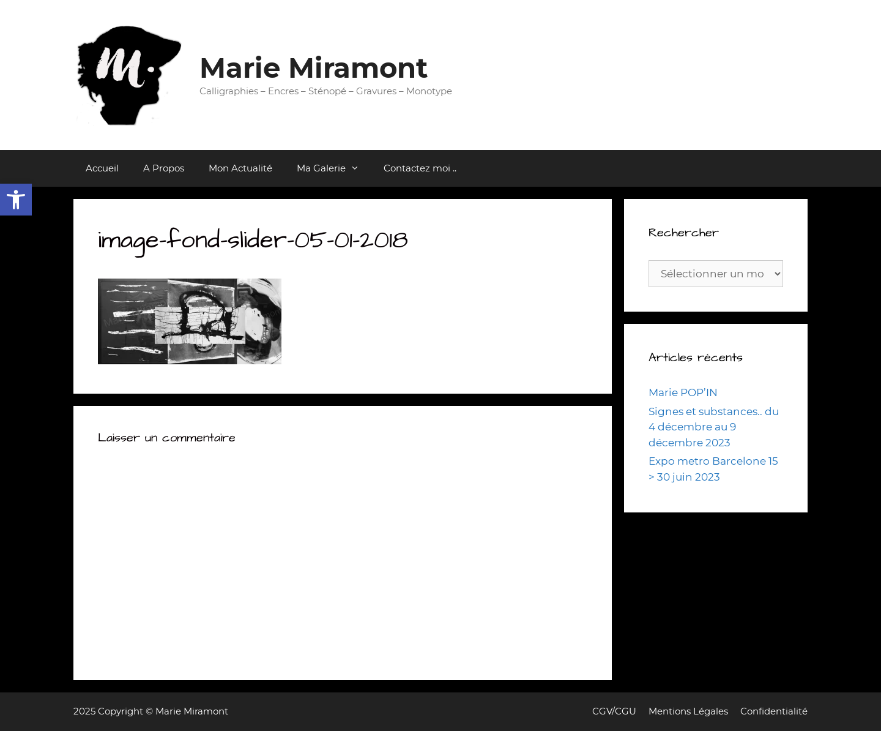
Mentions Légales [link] (688, 711)
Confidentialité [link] (774, 711)
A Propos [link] (163, 168)
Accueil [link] (102, 168)
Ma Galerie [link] (334, 168)
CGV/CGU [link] (614, 711)
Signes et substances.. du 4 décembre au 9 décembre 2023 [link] (714, 427)
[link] (16, 200)
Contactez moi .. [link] (420, 168)
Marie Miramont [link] (313, 67)
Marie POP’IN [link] (683, 392)
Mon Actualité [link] (240, 168)
